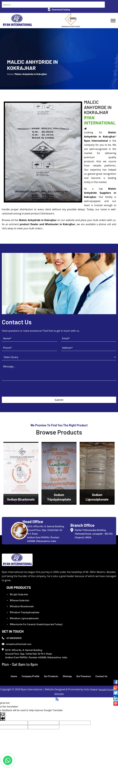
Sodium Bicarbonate (22, 606)
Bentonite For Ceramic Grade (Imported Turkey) (36, 624)
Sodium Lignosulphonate (24, 618)
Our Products (51, 676)
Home (14, 676)
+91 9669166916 (12, 638)
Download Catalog (59, 9)
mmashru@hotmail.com (16, 643)
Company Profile (30, 676)
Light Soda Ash (19, 594)
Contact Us (101, 676)
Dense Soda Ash (19, 600)
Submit (59, 400)
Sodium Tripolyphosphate (24, 612)
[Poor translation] (3, 716)
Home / (11, 73)
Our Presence (83, 676)
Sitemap (67, 676)
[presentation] (25, 391)
